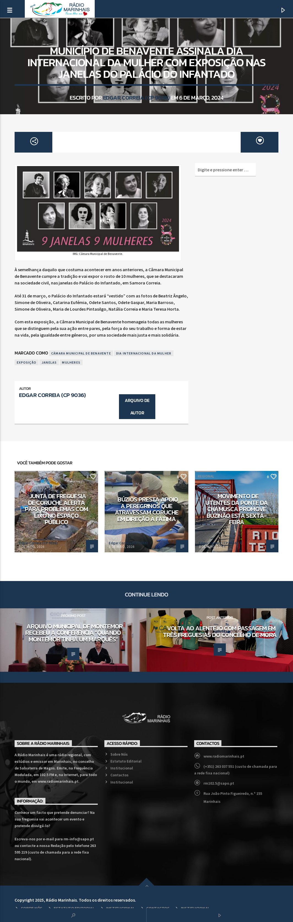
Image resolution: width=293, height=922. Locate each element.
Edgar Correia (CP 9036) (136, 97)
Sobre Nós (119, 754)
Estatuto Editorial (126, 761)
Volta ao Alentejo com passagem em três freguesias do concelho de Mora (219, 631)
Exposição (26, 362)
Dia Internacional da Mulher (143, 353)
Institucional (121, 768)
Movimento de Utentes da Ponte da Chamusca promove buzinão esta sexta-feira (236, 509)
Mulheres (71, 362)
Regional (156, 36)
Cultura (136, 36)
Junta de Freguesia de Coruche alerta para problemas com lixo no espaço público (56, 509)
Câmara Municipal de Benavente (81, 353)
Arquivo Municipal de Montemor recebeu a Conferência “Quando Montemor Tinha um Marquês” (74, 633)
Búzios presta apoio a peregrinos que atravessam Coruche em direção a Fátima (146, 509)
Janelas (49, 362)
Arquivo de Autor (137, 406)
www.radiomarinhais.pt (224, 756)
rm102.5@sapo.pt (219, 783)
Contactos (119, 774)
